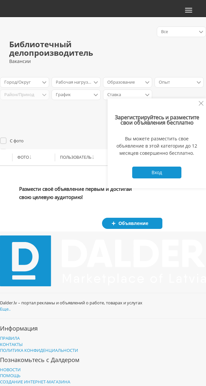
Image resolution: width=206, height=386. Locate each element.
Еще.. (5, 309)
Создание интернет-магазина (35, 382)
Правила (10, 338)
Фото (23, 157)
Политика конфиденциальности (39, 350)
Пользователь (76, 157)
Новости (10, 370)
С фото (17, 141)
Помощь (10, 375)
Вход (157, 172)
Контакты (11, 344)
